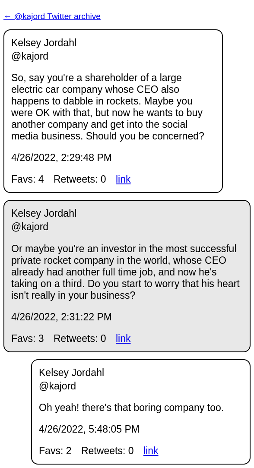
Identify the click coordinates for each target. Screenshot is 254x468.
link (123, 179)
